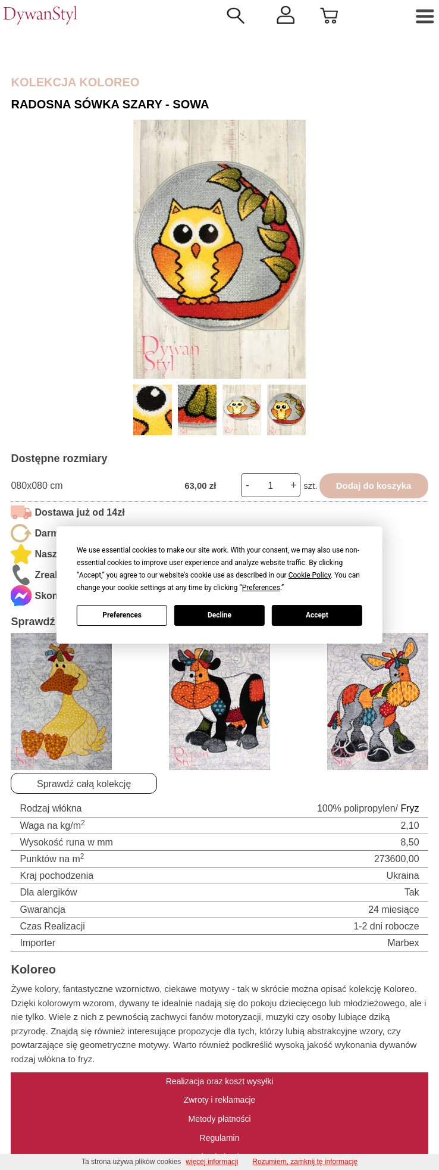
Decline (219, 615)
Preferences (122, 615)
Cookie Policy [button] (310, 575)
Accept (317, 615)
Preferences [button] (261, 588)
